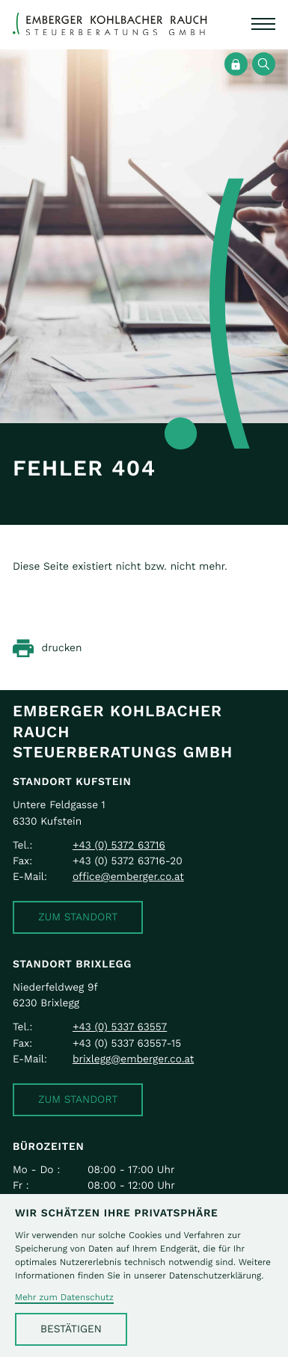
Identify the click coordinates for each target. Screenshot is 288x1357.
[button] (78, 917)
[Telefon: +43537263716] (119, 845)
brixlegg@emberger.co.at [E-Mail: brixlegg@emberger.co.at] (133, 1059)
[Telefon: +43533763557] (120, 1027)
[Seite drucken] (47, 648)
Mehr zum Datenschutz (64, 1298)
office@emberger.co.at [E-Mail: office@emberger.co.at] (128, 876)
